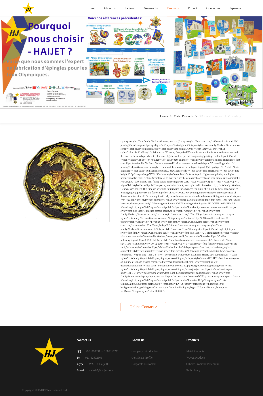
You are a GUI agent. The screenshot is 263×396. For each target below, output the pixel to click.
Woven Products (195, 357)
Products (173, 8)
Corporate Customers (144, 364)
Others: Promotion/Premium (203, 364)
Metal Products (184, 116)
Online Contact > (143, 306)
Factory (130, 8)
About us (110, 8)
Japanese (235, 8)
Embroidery (193, 370)
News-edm (151, 8)
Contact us (213, 8)
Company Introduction (145, 351)
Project (192, 8)
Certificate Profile (142, 357)
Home (90, 8)
